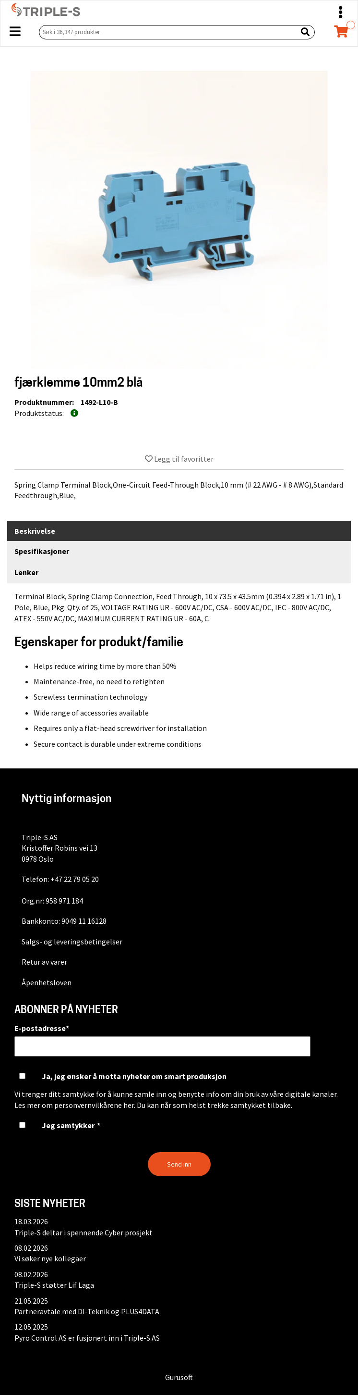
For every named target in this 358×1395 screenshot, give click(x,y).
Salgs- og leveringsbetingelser (72, 941)
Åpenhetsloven (47, 982)
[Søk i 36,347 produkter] (166, 31)
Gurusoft (179, 1377)
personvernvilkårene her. (94, 1105)
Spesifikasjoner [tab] (41, 551)
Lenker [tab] (26, 572)
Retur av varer (44, 962)
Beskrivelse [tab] (34, 531)
